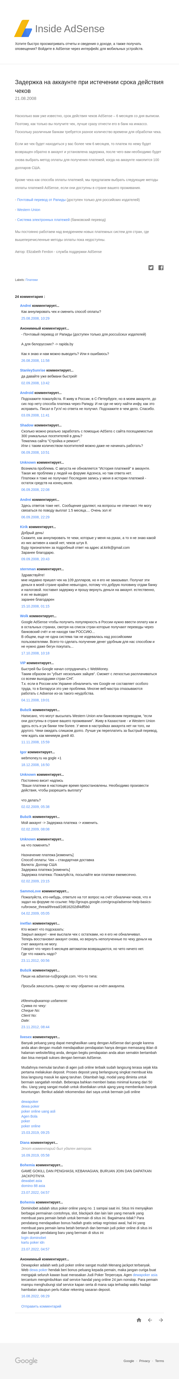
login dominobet (33, 1238)
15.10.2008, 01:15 (35, 606)
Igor (24, 752)
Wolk (24, 616)
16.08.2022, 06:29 (35, 1296)
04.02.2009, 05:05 (35, 913)
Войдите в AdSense (54, 49)
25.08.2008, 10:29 (35, 318)
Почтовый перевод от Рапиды (41, 200)
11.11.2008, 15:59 (35, 742)
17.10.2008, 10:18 (35, 653)
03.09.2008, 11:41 (35, 415)
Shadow (27, 425)
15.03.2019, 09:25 (35, 1133)
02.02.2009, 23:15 (35, 881)
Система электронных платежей (43, 220)
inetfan (26, 923)
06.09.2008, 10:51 (35, 452)
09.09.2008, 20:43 (35, 559)
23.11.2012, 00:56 (35, 961)
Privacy (145, 1361)
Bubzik (26, 710)
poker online (30, 1126)
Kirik (24, 527)
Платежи (32, 280)
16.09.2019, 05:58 (35, 1155)
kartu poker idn (33, 1242)
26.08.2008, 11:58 (35, 361)
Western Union (28, 210)
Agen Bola (29, 1116)
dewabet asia (31, 1181)
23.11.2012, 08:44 (35, 1027)
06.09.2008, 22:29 (35, 517)
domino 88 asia (33, 1186)
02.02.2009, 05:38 (35, 807)
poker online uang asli (38, 1111)
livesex (26, 1037)
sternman (28, 569)
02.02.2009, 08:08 (35, 829)
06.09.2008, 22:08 (35, 490)
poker (25, 1121)
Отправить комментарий (41, 1306)
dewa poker (30, 1106)
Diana (25, 1143)
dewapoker (30, 1102)
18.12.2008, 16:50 (35, 765)
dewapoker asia (145, 1275)
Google (129, 1361)
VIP (23, 663)
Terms (159, 1361)
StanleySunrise (33, 370)
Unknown (28, 462)
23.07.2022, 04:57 (35, 1192)
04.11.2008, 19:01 (35, 700)
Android (27, 393)
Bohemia (28, 1165)
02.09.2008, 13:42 (35, 383)
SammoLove (31, 891)
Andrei (26, 306)
